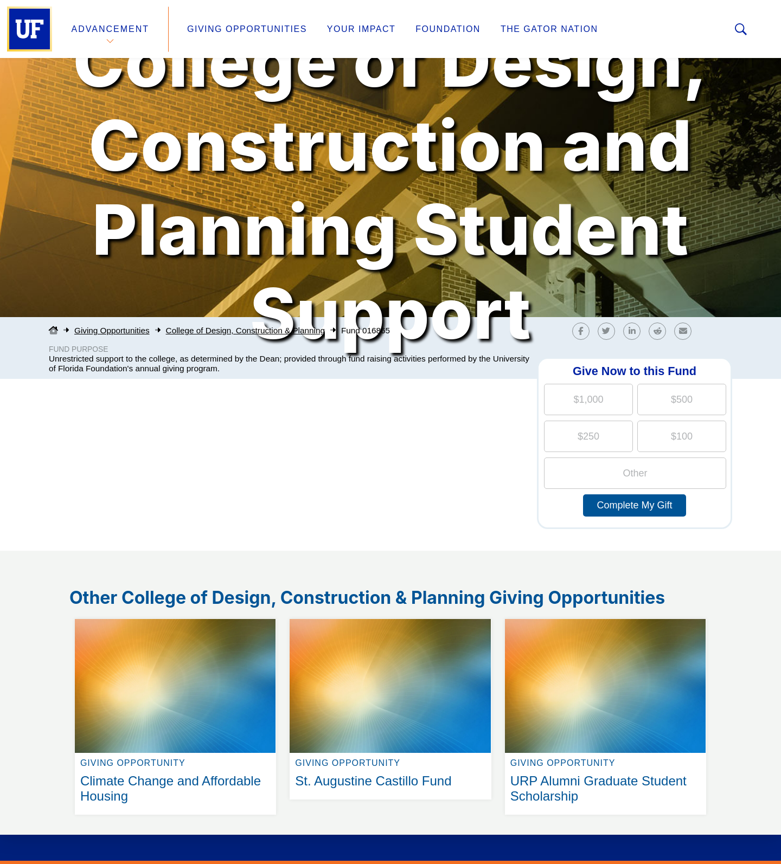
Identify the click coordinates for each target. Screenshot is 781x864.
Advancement (111, 29)
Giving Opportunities (247, 29)
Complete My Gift (634, 505)
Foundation (448, 29)
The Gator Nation (549, 29)
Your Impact (361, 29)
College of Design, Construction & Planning (245, 330)
